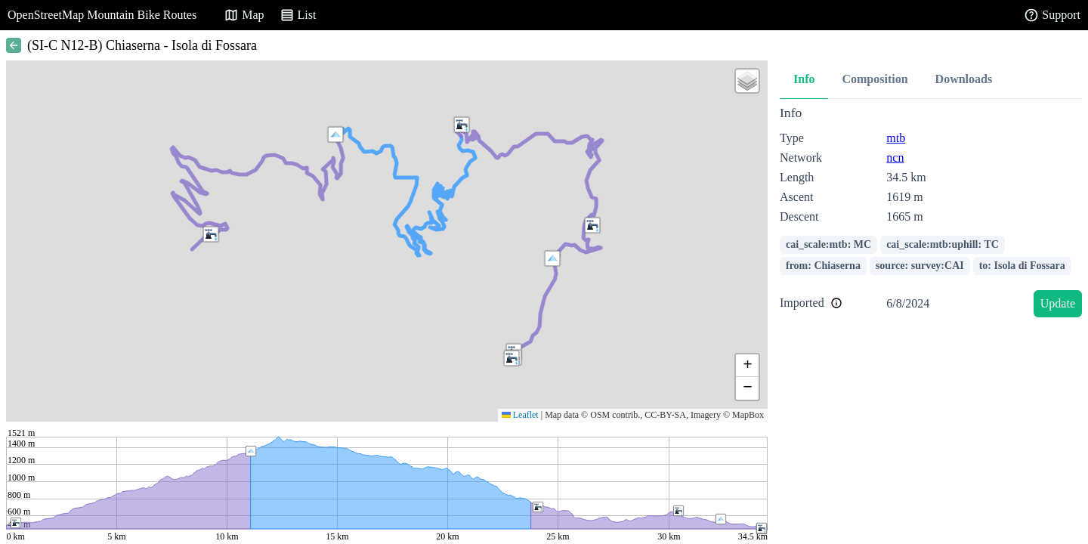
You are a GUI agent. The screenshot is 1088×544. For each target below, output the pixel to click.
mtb (895, 137)
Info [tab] (803, 79)
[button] (592, 225)
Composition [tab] (874, 79)
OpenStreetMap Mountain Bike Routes (102, 14)
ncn (895, 157)
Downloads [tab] (964, 79)
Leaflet (520, 415)
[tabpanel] (931, 214)
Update (1057, 303)
